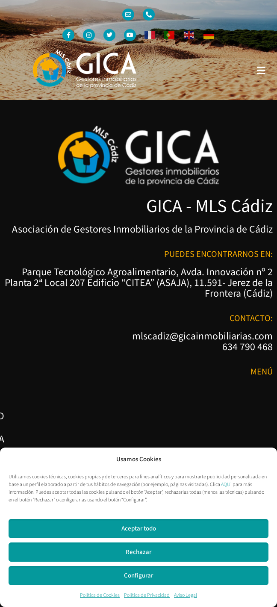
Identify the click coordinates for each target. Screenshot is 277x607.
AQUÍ (226, 484)
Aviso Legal (185, 595)
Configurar (138, 575)
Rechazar (138, 552)
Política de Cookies (100, 595)
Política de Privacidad (147, 595)
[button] (261, 70)
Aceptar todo (138, 528)
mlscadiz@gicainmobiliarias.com (202, 336)
